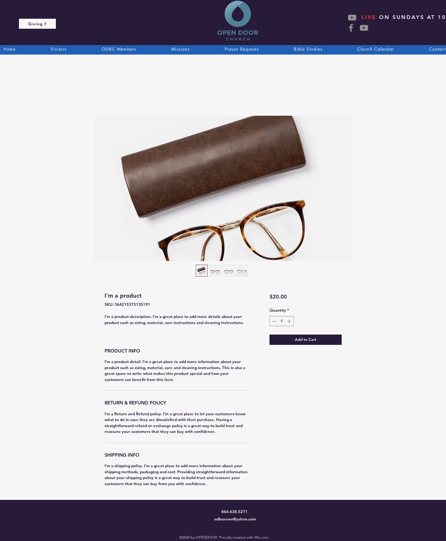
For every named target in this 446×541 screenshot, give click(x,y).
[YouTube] (364, 28)
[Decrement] (273, 321)
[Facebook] (351, 28)
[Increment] (289, 321)
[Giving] (37, 23)
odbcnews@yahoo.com (235, 518)
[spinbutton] (281, 321)
